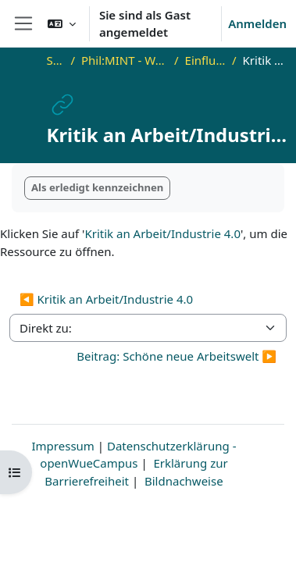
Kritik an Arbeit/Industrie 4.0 (162, 233)
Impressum (63, 446)
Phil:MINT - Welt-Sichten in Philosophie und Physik (124, 60)
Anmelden (257, 23)
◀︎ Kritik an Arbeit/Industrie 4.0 (106, 299)
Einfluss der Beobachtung (205, 60)
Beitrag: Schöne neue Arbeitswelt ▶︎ (176, 356)
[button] (61, 23)
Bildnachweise (183, 481)
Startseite (56, 60)
